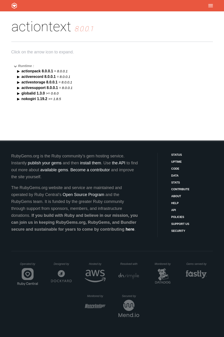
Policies (177, 217)
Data (175, 175)
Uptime (176, 161)
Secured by (130, 296)
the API (118, 163)
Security (178, 231)
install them (90, 163)
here (130, 229)
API (173, 210)
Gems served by (196, 264)
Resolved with (129, 264)
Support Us (180, 224)
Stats (175, 182)
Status (176, 154)
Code (175, 168)
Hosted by (97, 264)
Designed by (63, 264)
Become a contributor (90, 170)
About (176, 196)
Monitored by (164, 264)
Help (175, 203)
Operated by (29, 265)
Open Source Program (83, 194)
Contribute (180, 189)
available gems (54, 170)
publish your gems (45, 163)
